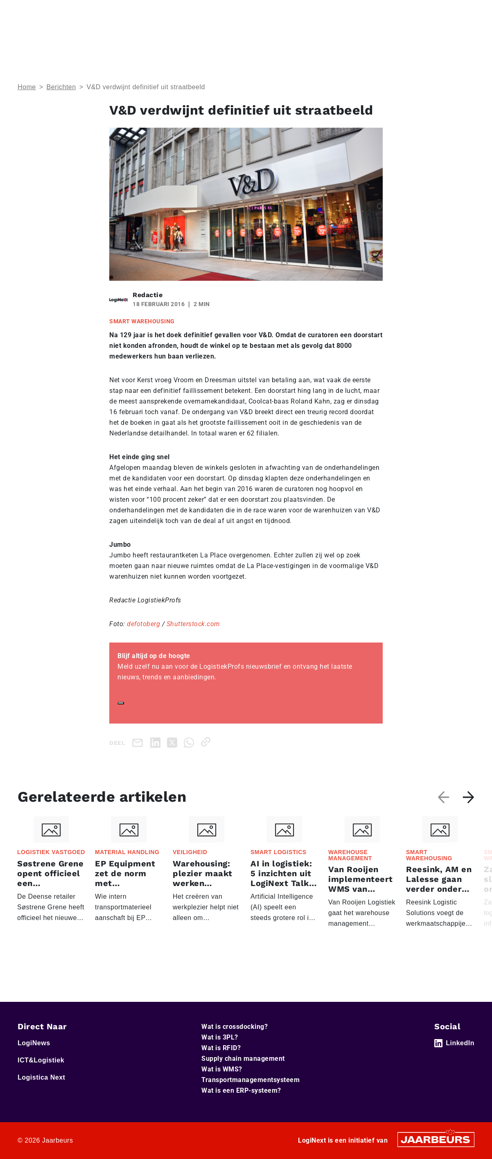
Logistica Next (133, 12)
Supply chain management (243, 1058)
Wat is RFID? (221, 1048)
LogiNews (52, 12)
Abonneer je (450, 36)
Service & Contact (275, 12)
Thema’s (350, 36)
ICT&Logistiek (90, 12)
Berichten (61, 86)
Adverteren (323, 12)
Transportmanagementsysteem (250, 1080)
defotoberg (143, 624)
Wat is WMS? (221, 1069)
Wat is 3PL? (219, 1037)
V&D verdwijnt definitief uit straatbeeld (145, 86)
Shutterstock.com (193, 624)
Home (26, 12)
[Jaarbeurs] (435, 1139)
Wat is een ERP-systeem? (241, 1090)
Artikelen (403, 36)
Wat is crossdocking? (234, 1026)
